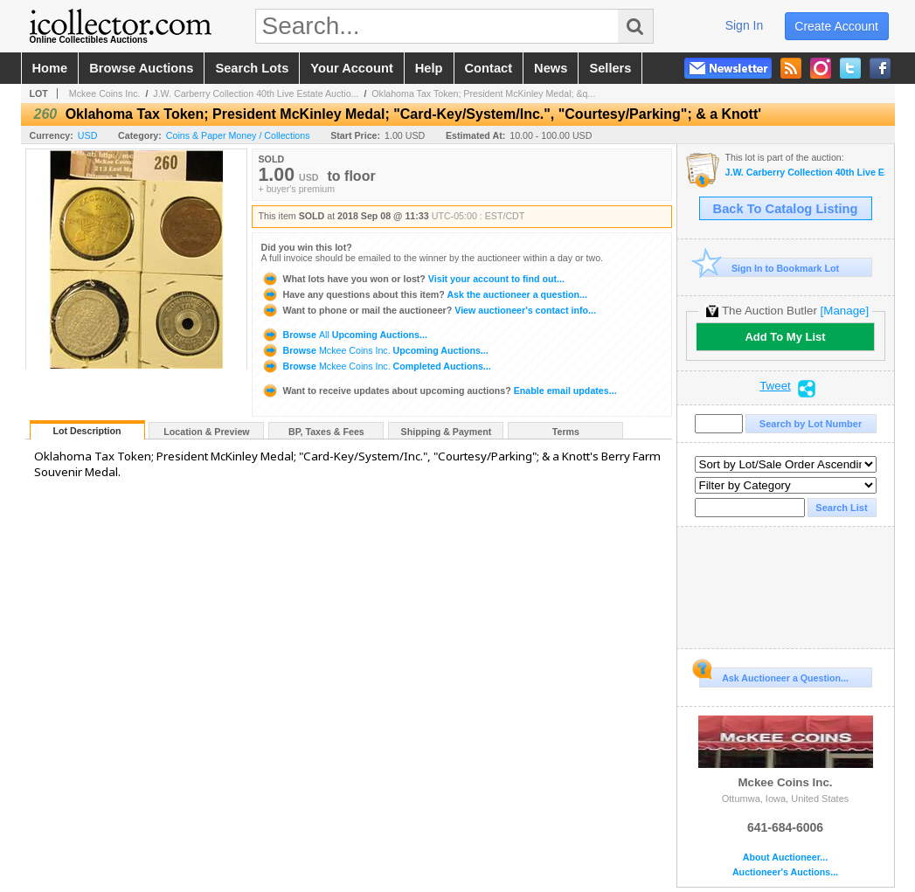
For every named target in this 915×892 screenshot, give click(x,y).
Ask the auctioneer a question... (424, 294)
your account (351, 68)
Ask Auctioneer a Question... (774, 675)
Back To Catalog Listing (785, 209)
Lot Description (86, 430)
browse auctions (141, 68)
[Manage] (844, 310)
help (429, 68)
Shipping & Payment (446, 431)
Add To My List (785, 336)
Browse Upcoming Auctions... (344, 334)
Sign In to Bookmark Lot (769, 268)
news (550, 68)
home (50, 68)
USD (88, 135)
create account (836, 26)
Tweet (775, 386)
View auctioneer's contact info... (428, 310)
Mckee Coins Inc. (105, 93)
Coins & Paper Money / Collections (238, 135)
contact (489, 68)
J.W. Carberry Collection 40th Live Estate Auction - (805, 172)
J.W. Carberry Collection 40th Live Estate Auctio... (255, 93)
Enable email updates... (439, 390)
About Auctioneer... (785, 857)
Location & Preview (206, 431)
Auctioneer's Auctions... (785, 872)
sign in (744, 25)
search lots (251, 68)
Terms (565, 431)
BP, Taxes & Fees (326, 431)
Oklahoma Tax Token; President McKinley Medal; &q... (483, 93)
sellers (610, 68)
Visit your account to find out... (413, 278)
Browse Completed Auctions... (376, 366)
